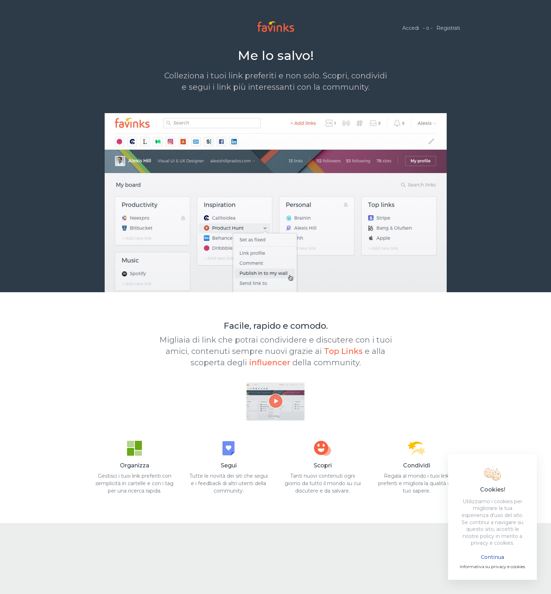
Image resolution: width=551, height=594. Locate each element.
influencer (269, 362)
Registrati (448, 28)
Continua (492, 557)
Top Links (343, 351)
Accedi (410, 28)
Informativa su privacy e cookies (492, 566)
